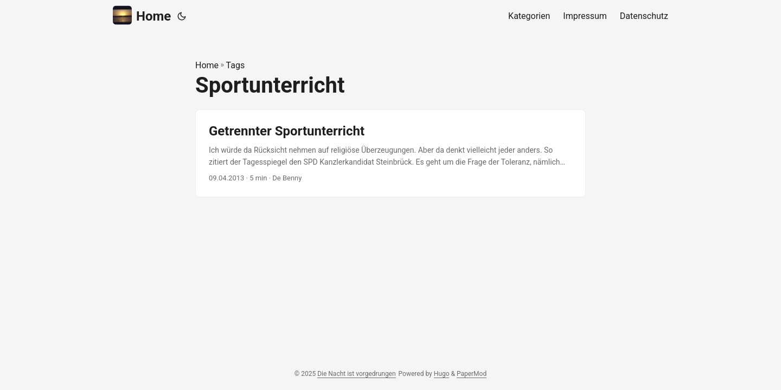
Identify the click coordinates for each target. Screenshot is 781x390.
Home (142, 15)
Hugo (442, 374)
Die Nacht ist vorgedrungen (356, 374)
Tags (235, 65)
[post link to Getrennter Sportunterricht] (390, 153)
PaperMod (471, 374)
